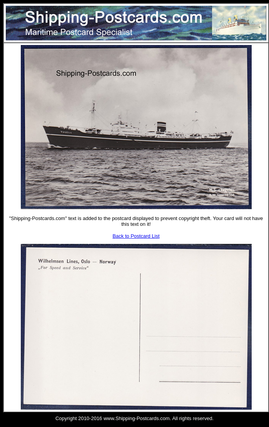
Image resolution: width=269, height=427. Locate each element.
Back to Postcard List (135, 236)
